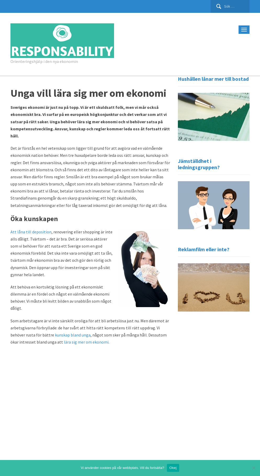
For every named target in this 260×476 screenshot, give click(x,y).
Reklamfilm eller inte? (203, 249)
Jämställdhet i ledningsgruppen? (199, 164)
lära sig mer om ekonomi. (86, 342)
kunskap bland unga (73, 335)
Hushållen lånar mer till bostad (213, 79)
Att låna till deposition (31, 231)
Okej (173, 468)
